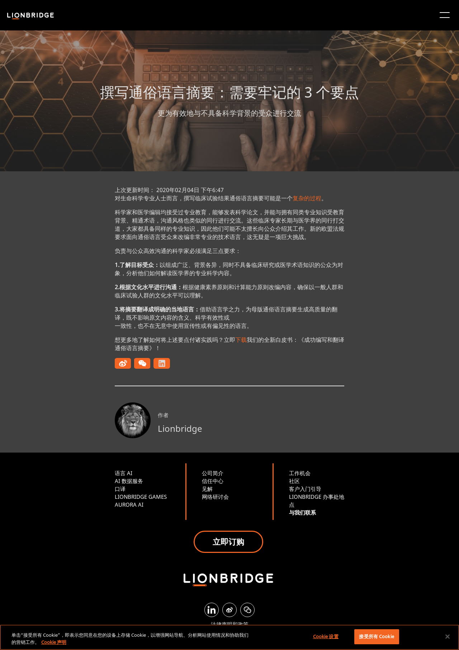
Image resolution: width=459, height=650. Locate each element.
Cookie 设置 (326, 636)
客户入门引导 (305, 488)
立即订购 (228, 541)
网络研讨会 (215, 496)
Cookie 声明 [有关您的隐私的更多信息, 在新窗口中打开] (53, 642)
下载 (241, 340)
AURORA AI (129, 504)
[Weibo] (229, 610)
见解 (207, 488)
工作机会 (300, 473)
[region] (229, 637)
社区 (294, 480)
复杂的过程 (307, 198)
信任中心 (212, 480)
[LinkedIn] (211, 610)
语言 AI (123, 473)
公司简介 (212, 473)
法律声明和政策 (230, 624)
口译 (120, 488)
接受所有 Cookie (376, 636)
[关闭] (447, 636)
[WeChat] (247, 610)
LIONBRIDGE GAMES (141, 496)
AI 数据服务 (129, 480)
